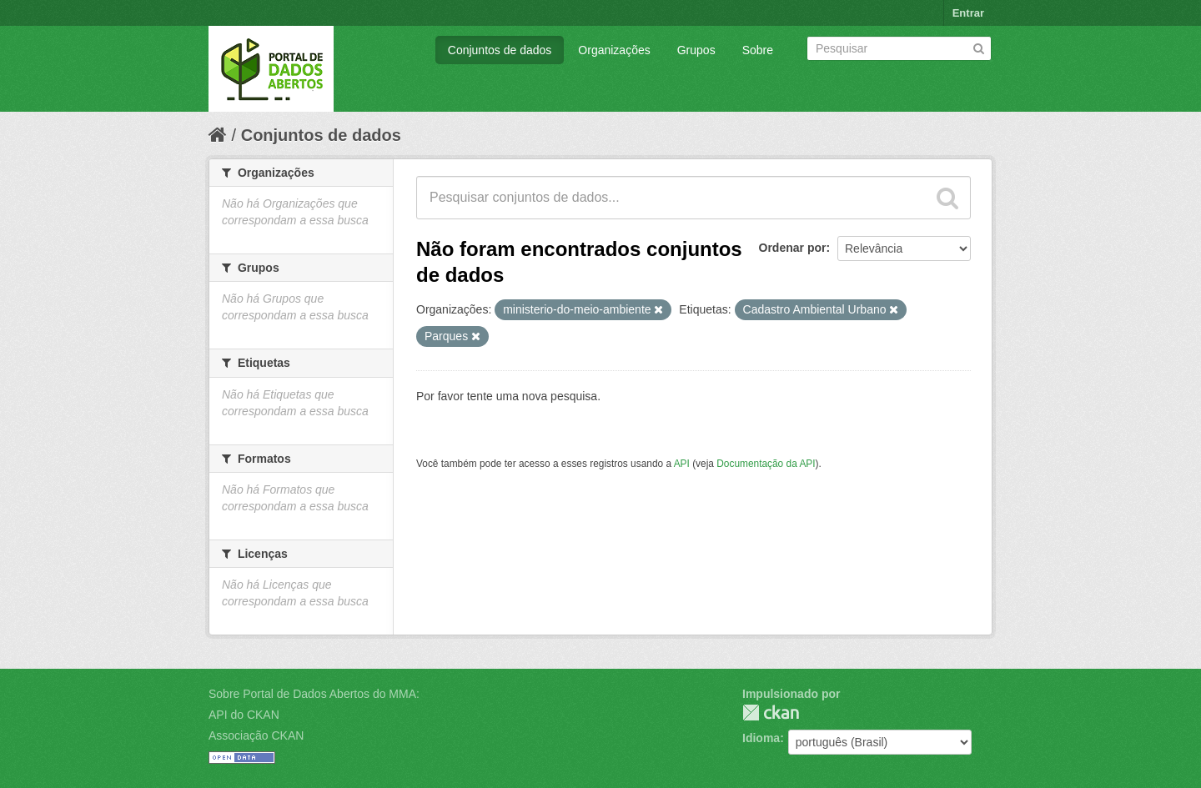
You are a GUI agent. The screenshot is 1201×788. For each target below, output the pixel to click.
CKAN (770, 712)
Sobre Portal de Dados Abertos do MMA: (314, 693)
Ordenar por (793, 247)
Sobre (757, 50)
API (682, 463)
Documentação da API (765, 463)
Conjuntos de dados (500, 50)
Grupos (696, 50)
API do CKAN (244, 714)
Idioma (761, 738)
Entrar (968, 13)
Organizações (614, 50)
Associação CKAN (256, 735)
